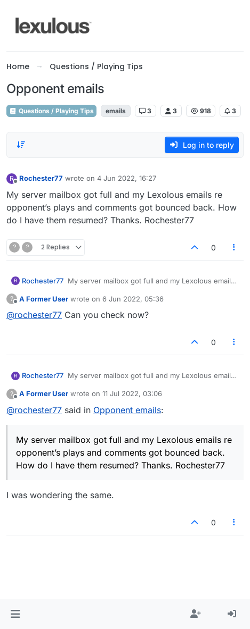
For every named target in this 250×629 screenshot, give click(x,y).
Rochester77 (41, 178)
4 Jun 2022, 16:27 (126, 178)
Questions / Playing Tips (51, 111)
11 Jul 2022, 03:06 (132, 393)
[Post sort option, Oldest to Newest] (20, 144)
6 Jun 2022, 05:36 (133, 299)
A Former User (43, 299)
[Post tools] (234, 247)
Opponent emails (127, 410)
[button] (15, 614)
